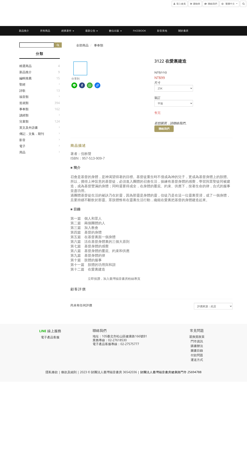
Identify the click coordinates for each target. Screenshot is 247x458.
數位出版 (115, 30)
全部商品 (82, 45)
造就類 (24, 103)
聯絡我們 (164, 128)
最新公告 (91, 30)
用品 (22, 152)
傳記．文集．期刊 (31, 134)
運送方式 (197, 360)
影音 (22, 140)
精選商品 (25, 66)
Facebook (139, 30)
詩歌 (22, 90)
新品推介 (24, 30)
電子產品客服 (50, 337)
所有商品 (45, 30)
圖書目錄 (197, 350)
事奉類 (24, 109)
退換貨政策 (197, 336)
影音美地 (162, 30)
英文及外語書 (28, 127)
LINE (42, 331)
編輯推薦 (25, 78)
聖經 (22, 84)
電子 (22, 146)
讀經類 (24, 115)
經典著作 (67, 30)
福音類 (24, 97)
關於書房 (183, 30)
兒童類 (24, 121)
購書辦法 (197, 346)
